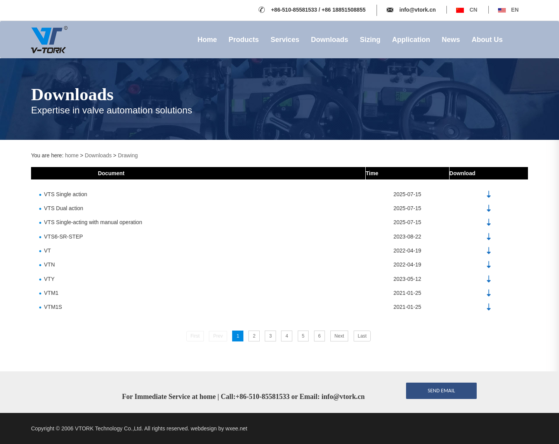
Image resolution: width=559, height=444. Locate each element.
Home (207, 40)
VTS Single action (63, 194)
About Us (487, 40)
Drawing (128, 155)
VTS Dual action (61, 208)
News (451, 40)
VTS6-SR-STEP (61, 236)
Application (411, 40)
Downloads (329, 40)
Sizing (370, 40)
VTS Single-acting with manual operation (90, 222)
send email (441, 390)
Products (244, 40)
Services (285, 40)
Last (362, 336)
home (71, 155)
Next (339, 336)
